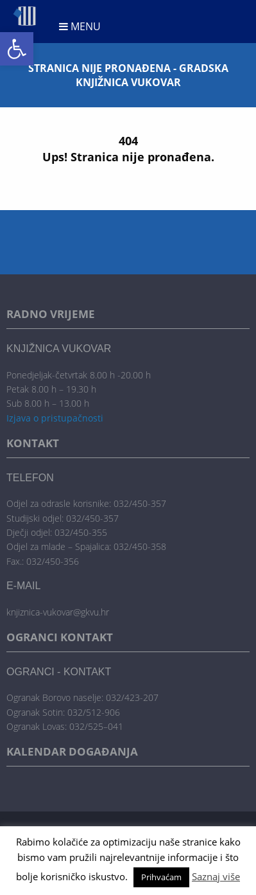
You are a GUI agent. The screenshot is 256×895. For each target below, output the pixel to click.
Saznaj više (216, 876)
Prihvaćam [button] (161, 877)
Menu (80, 26)
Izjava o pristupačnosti (54, 418)
